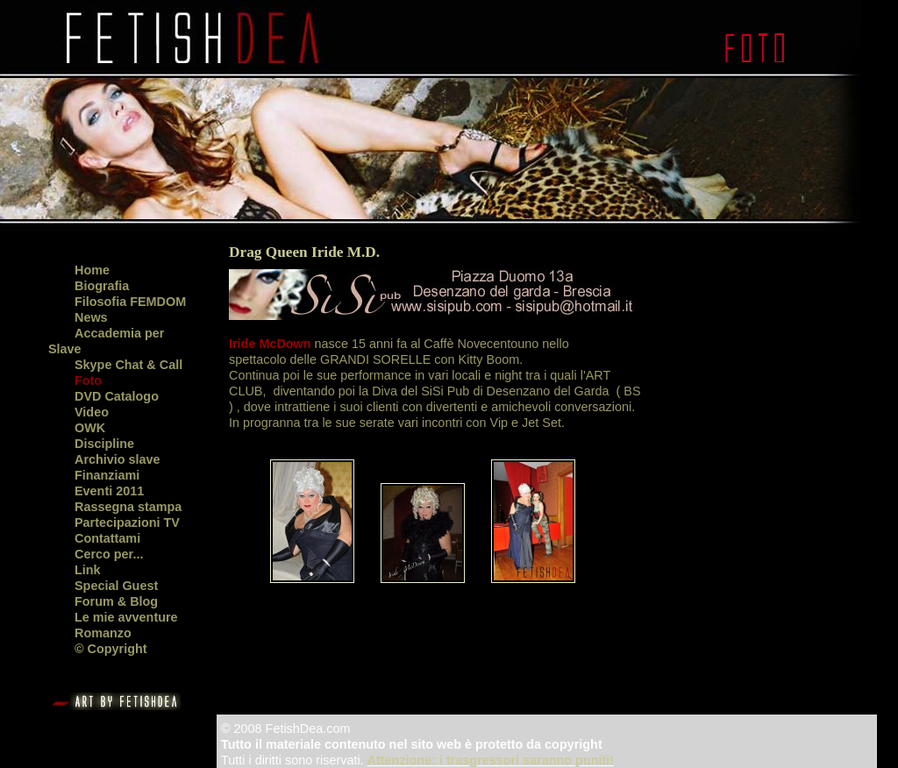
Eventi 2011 (109, 491)
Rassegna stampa (128, 507)
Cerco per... (109, 554)
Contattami (107, 538)
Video (92, 412)
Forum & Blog (116, 601)
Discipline (104, 444)
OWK (90, 428)
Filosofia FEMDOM (130, 302)
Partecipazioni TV (127, 523)
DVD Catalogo (117, 396)
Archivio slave (117, 459)
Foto (88, 380)
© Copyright (111, 649)
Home (92, 270)
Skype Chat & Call (128, 365)
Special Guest (116, 586)
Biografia (102, 286)
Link (88, 570)
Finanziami (107, 475)
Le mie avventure (126, 617)
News (91, 317)
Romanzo (103, 633)
